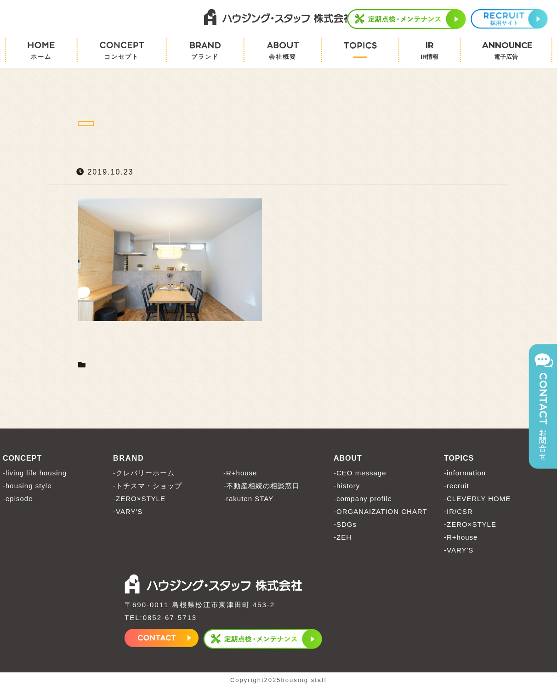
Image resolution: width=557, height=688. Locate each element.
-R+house (240, 473)
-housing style (27, 486)
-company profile (363, 498)
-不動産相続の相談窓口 (261, 486)
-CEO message (360, 473)
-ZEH (343, 537)
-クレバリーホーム (144, 473)
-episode (18, 498)
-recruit (456, 486)
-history (347, 486)
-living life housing (35, 473)
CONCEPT (22, 458)
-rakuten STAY (248, 498)
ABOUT (348, 458)
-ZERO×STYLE (139, 498)
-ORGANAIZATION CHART (380, 511)
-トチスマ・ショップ (147, 486)
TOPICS (459, 458)
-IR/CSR (458, 511)
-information (465, 473)
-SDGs (345, 524)
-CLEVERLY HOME (477, 498)
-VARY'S (127, 511)
